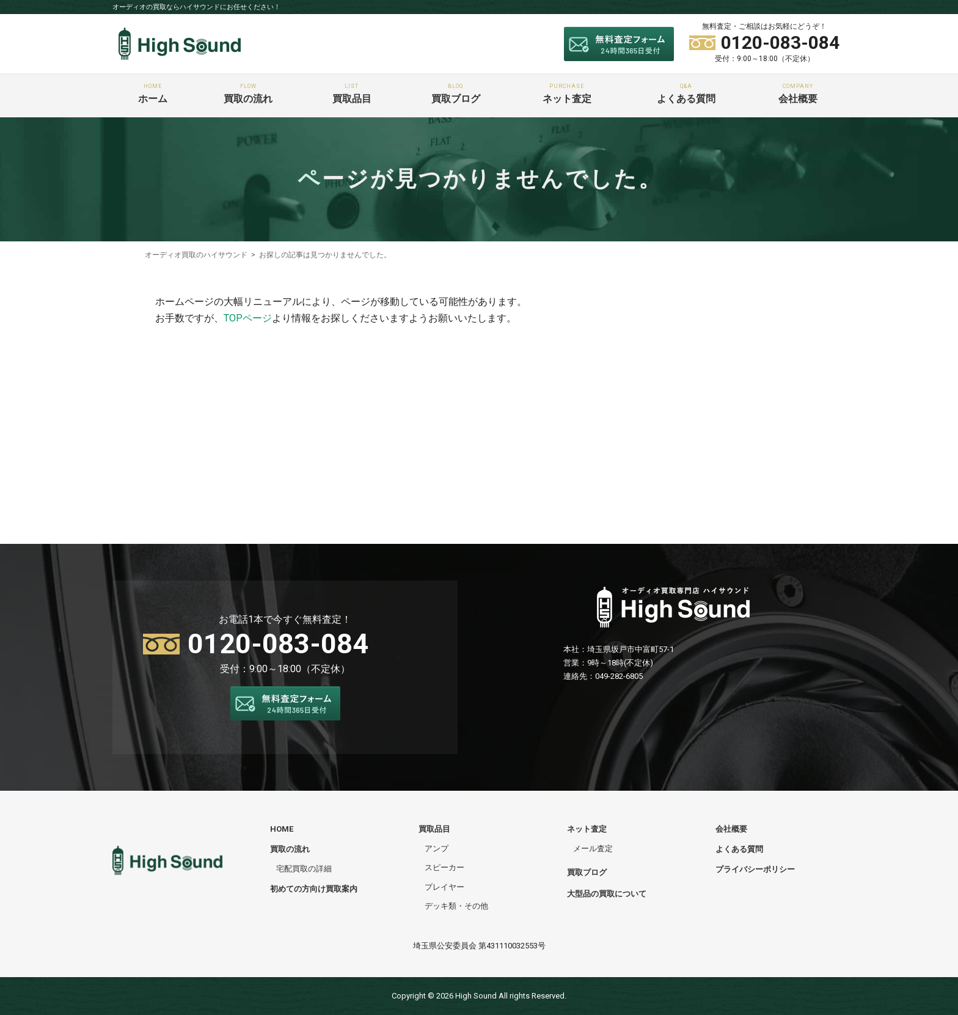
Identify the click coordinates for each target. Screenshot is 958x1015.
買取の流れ (248, 93)
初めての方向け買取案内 (313, 888)
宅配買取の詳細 (304, 868)
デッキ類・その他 (456, 906)
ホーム (152, 93)
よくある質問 (686, 93)
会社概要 (797, 93)
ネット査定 (567, 93)
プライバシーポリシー (755, 869)
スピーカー (444, 867)
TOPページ (248, 318)
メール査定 (593, 848)
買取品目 (352, 93)
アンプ (436, 848)
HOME (281, 829)
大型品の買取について (606, 893)
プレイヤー (444, 887)
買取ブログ (455, 93)
